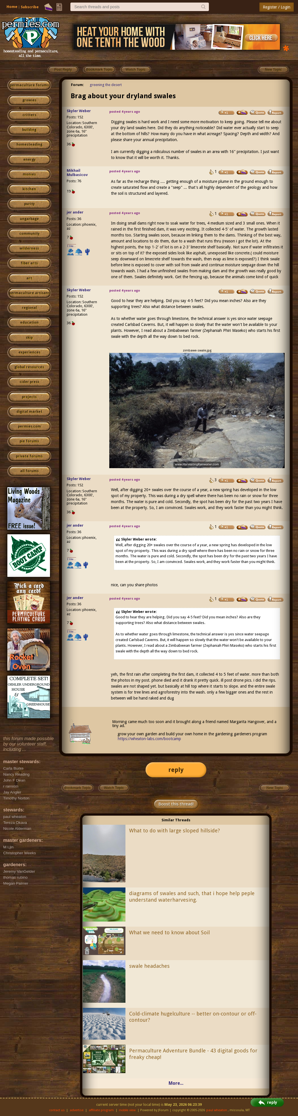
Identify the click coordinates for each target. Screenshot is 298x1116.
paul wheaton (216, 1110)
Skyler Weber (79, 111)
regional (29, 308)
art (29, 278)
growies (29, 100)
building (29, 130)
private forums (29, 456)
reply (176, 769)
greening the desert (106, 85)
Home (12, 7)
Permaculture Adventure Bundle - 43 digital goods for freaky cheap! (193, 1054)
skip (29, 338)
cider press (29, 382)
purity (29, 204)
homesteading (29, 144)
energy (29, 160)
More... (176, 1083)
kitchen (29, 189)
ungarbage (29, 219)
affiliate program (101, 1110)
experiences (29, 352)
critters (29, 115)
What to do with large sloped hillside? (174, 831)
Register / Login (276, 7)
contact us (57, 1110)
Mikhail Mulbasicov (77, 172)
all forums (29, 471)
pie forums (29, 441)
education (29, 322)
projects (29, 397)
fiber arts (29, 263)
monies (29, 174)
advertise (76, 1110)
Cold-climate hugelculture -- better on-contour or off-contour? (193, 1017)
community (29, 234)
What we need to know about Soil (169, 932)
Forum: (77, 85)
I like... (71, 246)
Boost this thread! (176, 804)
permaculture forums (29, 85)
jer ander (75, 212)
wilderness (29, 248)
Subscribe (30, 7)
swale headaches (149, 966)
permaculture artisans (29, 293)
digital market (29, 412)
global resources (29, 367)
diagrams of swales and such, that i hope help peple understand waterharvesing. (192, 896)
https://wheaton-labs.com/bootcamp (149, 739)
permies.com (29, 426)
